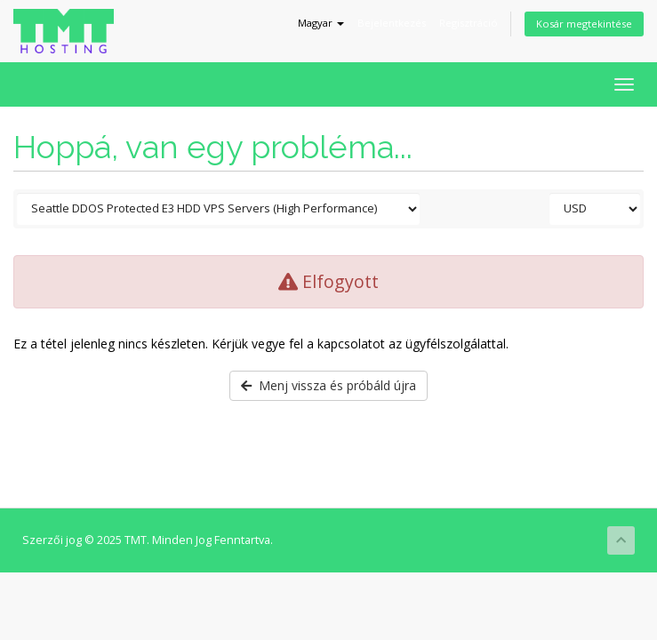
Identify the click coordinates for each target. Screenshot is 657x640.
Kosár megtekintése (584, 23)
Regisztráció (468, 22)
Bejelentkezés (391, 22)
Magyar (321, 22)
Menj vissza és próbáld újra (328, 385)
